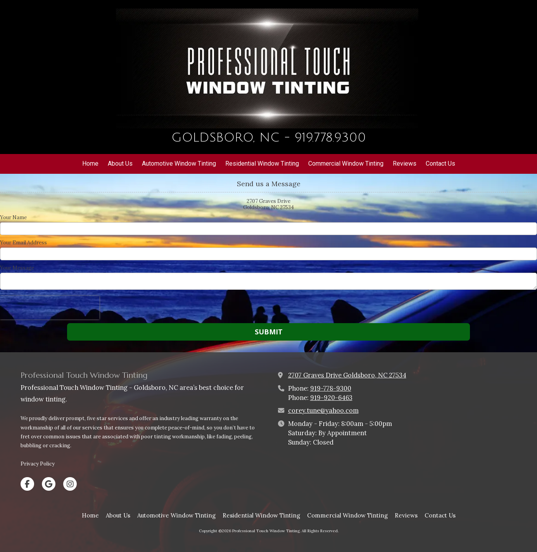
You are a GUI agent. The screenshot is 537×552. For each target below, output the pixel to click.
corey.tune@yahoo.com (323, 410)
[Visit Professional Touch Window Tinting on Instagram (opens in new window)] (70, 484)
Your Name (13, 218)
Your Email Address (23, 243)
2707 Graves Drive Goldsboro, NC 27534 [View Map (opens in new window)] (347, 375)
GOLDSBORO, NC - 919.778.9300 (268, 137)
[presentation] (49, 307)
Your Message (17, 268)
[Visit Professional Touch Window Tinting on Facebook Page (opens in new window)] (27, 484)
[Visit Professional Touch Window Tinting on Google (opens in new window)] (48, 484)
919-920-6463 (331, 397)
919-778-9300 (330, 388)
